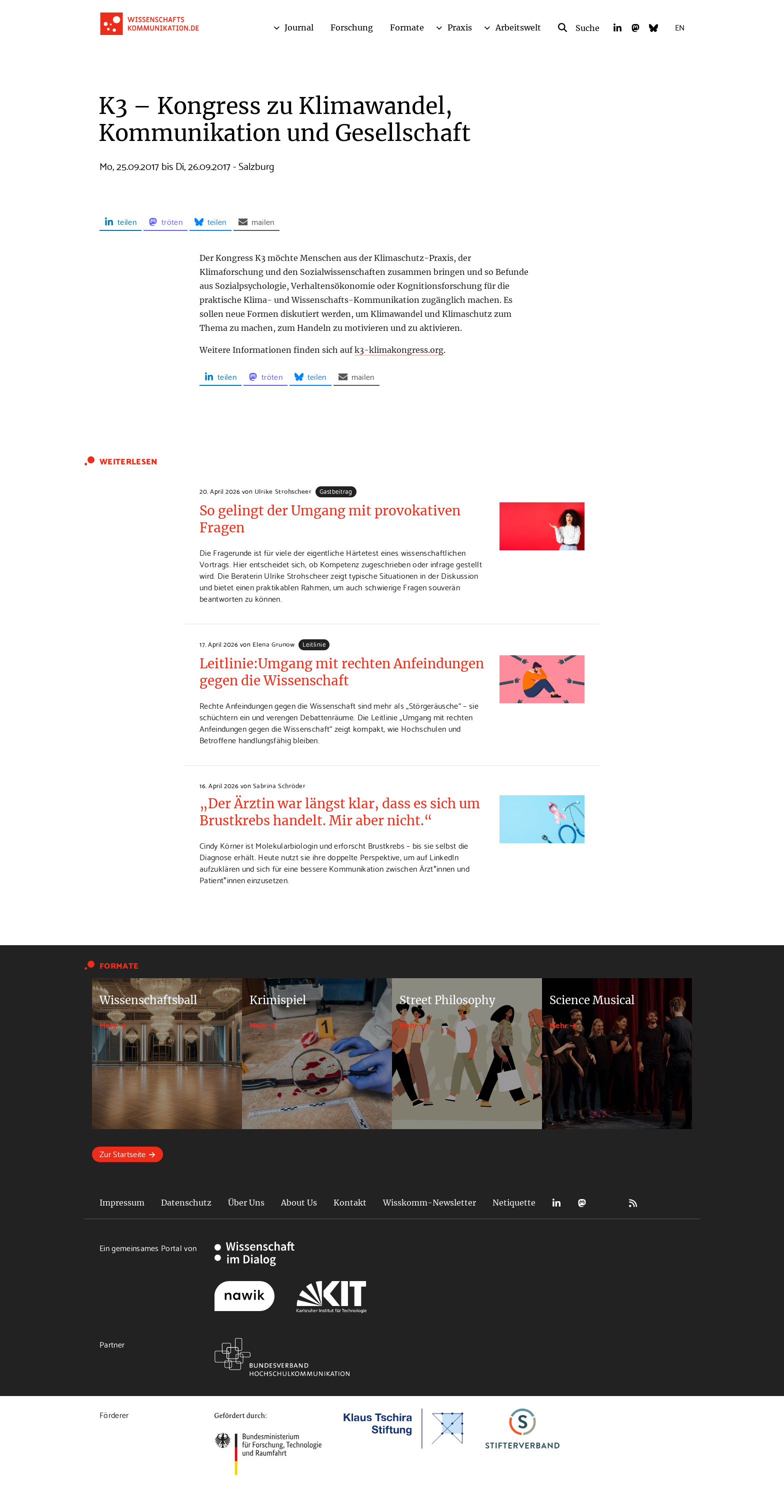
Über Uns (246, 1203)
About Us (299, 1203)
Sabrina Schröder (279, 785)
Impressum (122, 1203)
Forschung (351, 27)
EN (679, 26)
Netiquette (514, 1203)
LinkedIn (556, 1203)
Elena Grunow (273, 643)
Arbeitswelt (518, 27)
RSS (633, 1203)
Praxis (460, 27)
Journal (299, 27)
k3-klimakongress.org (399, 350)
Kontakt (350, 1203)
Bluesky (608, 1203)
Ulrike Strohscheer (283, 490)
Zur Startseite (123, 1153)
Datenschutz (186, 1203)
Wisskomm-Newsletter (429, 1203)
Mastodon (582, 1203)
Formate (407, 27)
